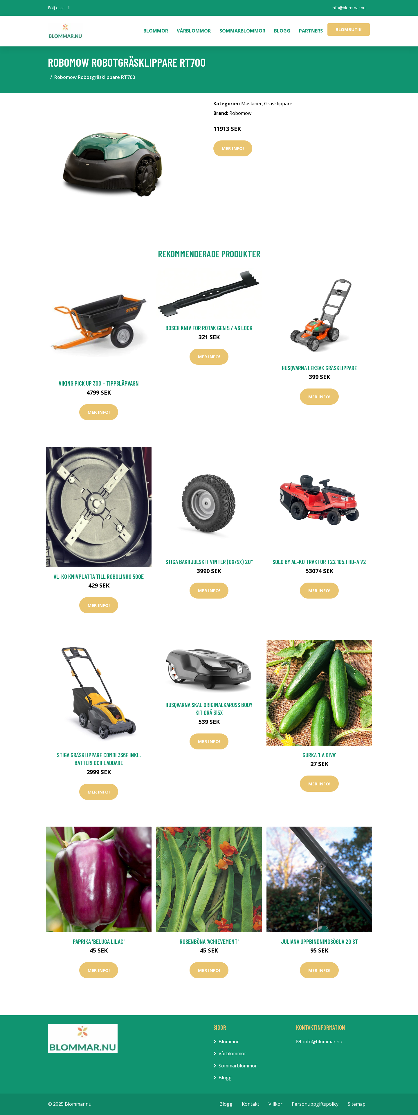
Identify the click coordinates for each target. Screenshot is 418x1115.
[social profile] (69, 7)
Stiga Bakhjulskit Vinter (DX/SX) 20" (209, 561)
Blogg (282, 31)
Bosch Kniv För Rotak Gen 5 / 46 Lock (209, 327)
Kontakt (250, 1104)
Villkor (275, 1104)
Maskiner (251, 103)
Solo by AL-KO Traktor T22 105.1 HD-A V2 (319, 561)
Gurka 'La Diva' (319, 754)
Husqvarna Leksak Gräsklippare (319, 367)
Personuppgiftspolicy (315, 1104)
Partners (311, 31)
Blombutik (349, 29)
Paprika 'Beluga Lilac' (99, 941)
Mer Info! (233, 148)
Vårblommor (194, 31)
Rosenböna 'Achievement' (209, 941)
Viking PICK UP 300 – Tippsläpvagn (99, 383)
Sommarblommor (242, 31)
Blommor (155, 31)
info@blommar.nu (348, 7)
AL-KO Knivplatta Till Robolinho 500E (99, 576)
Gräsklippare (278, 103)
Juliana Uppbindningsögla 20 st (319, 941)
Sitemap (356, 1104)
